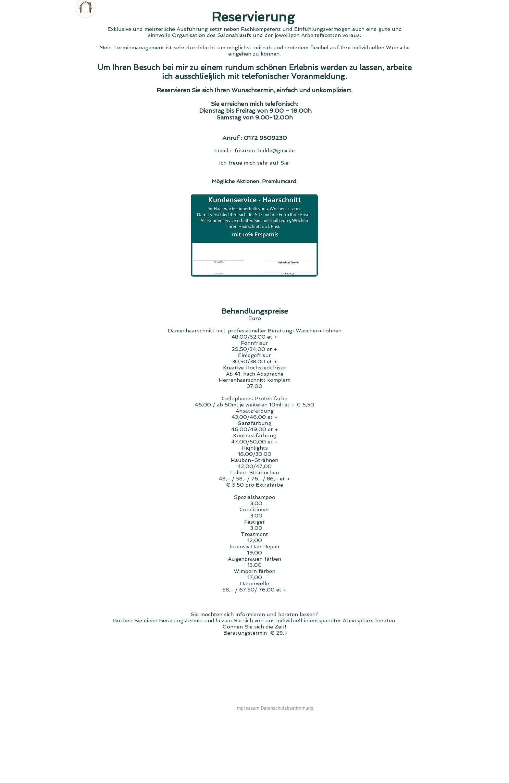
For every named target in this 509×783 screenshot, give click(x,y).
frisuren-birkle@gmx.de (264, 150)
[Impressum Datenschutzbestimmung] (274, 708)
